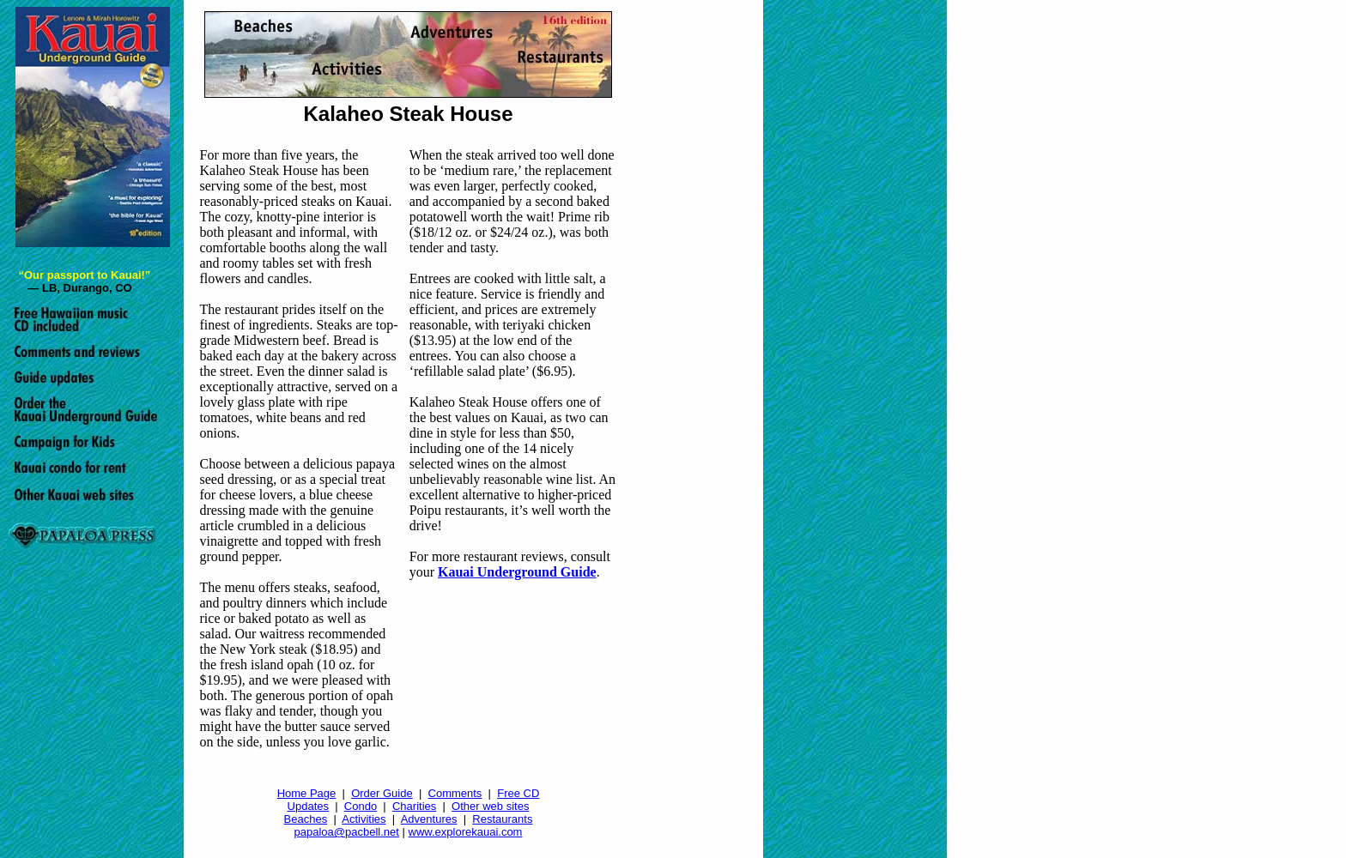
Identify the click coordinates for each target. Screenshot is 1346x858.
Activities (363, 819)
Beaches (306, 819)
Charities (414, 806)
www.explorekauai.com (466, 831)
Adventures (429, 819)
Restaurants (502, 819)
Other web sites (490, 806)
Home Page (306, 793)
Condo (360, 806)
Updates (308, 806)
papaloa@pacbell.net (346, 831)
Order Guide (382, 793)
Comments (455, 793)
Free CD (518, 793)
